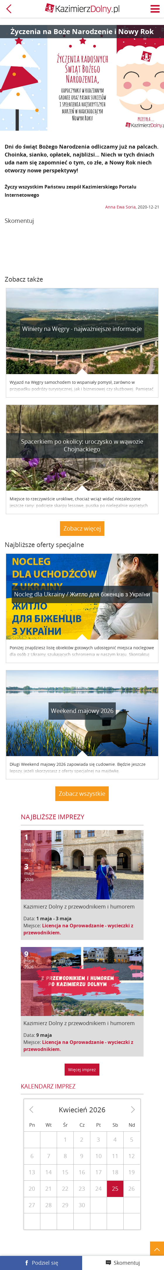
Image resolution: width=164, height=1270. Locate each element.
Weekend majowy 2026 (82, 711)
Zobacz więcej (82, 528)
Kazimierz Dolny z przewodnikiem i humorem (79, 906)
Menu (155, 9)
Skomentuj (127, 1262)
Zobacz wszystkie (82, 794)
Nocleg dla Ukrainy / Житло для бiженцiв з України (82, 594)
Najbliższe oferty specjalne (44, 544)
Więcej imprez (82, 1069)
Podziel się (45, 1262)
